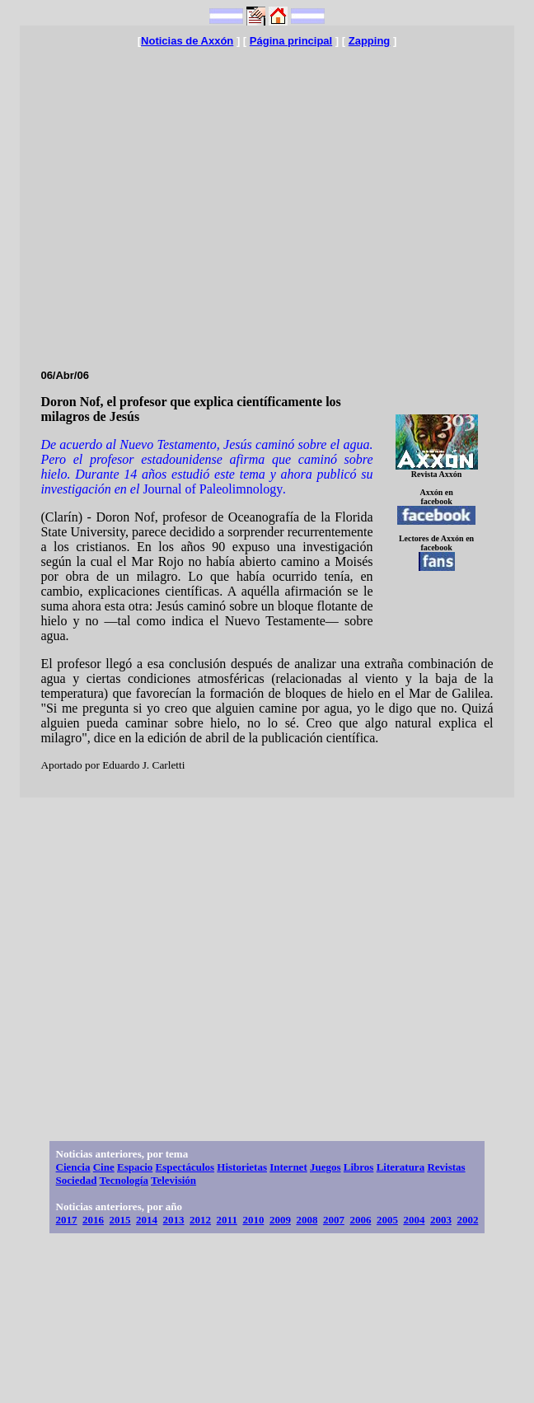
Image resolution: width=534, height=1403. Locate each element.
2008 (306, 1220)
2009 (280, 1220)
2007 (333, 1220)
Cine (104, 1167)
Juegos (325, 1167)
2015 (120, 1220)
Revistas (446, 1167)
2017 (66, 1220)
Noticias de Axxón (187, 41)
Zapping (370, 41)
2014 (146, 1220)
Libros (359, 1167)
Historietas (242, 1167)
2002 (467, 1220)
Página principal (291, 41)
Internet (288, 1167)
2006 (360, 1220)
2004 (413, 1220)
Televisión (173, 1180)
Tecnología (123, 1180)
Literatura (400, 1167)
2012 (200, 1220)
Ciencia (73, 1167)
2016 (93, 1220)
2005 (387, 1220)
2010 (253, 1220)
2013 (174, 1220)
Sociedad (76, 1180)
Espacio (134, 1167)
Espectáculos (185, 1167)
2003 (441, 1220)
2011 (227, 1220)
